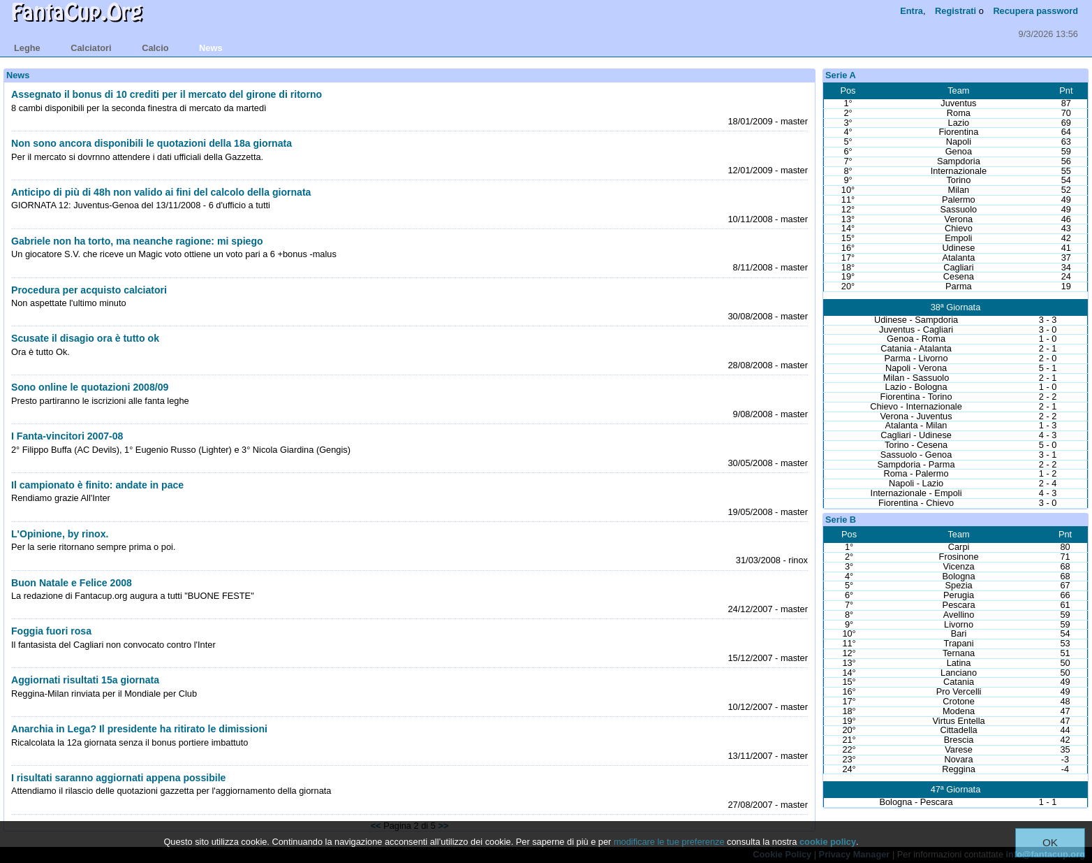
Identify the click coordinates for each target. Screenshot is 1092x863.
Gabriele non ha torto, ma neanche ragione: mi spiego (137, 241)
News (17, 75)
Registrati (955, 11)
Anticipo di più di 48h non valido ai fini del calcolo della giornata (161, 192)
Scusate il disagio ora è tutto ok (85, 338)
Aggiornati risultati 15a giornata (85, 680)
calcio (155, 48)
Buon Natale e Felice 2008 (71, 582)
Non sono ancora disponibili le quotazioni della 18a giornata (151, 143)
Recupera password (1035, 11)
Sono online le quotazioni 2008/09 (89, 387)
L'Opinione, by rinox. (59, 533)
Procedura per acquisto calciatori (89, 290)
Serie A (840, 75)
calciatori (91, 48)
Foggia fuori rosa (51, 631)
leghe (27, 48)
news (210, 48)
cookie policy (827, 841)
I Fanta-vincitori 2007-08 (67, 436)
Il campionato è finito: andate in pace (97, 485)
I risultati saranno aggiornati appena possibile (118, 777)
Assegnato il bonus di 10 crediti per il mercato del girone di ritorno (166, 94)
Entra (911, 11)
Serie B (840, 519)
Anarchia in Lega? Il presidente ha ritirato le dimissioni (139, 728)
